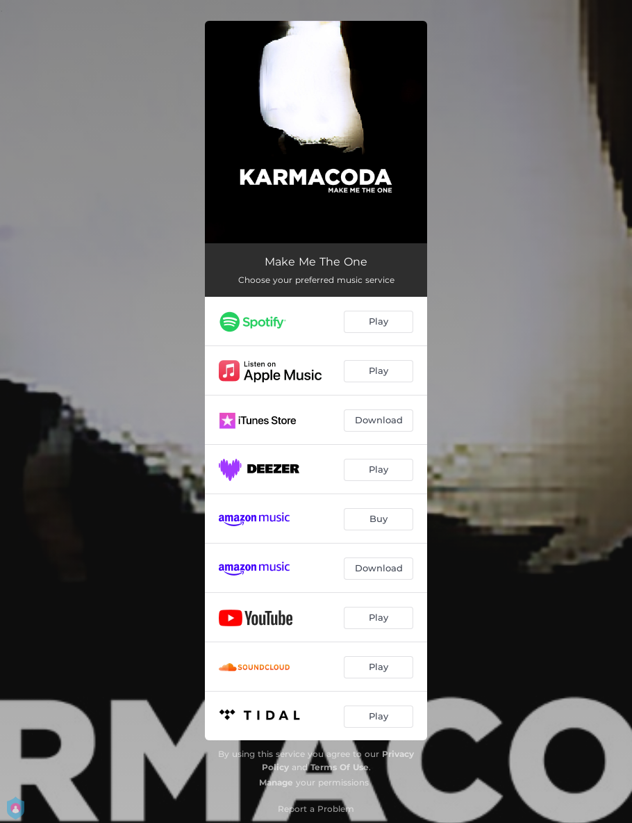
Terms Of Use (339, 767)
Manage (276, 782)
